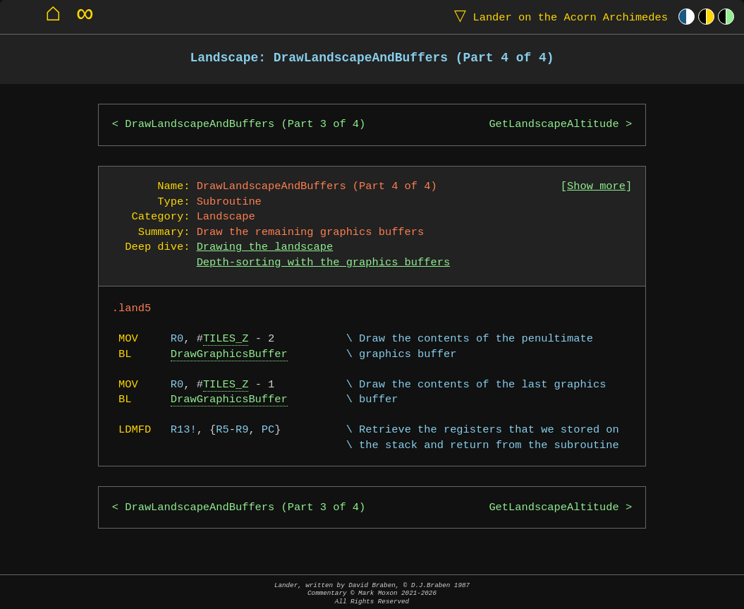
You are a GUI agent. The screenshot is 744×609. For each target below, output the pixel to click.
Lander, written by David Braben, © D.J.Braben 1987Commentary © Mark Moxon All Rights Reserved (372, 593)
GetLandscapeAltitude (553, 124)
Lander (558, 16)
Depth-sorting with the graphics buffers (323, 262)
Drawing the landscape (265, 247)
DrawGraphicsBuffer (229, 354)
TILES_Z (226, 339)
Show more (596, 186)
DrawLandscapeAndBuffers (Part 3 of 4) (245, 124)
